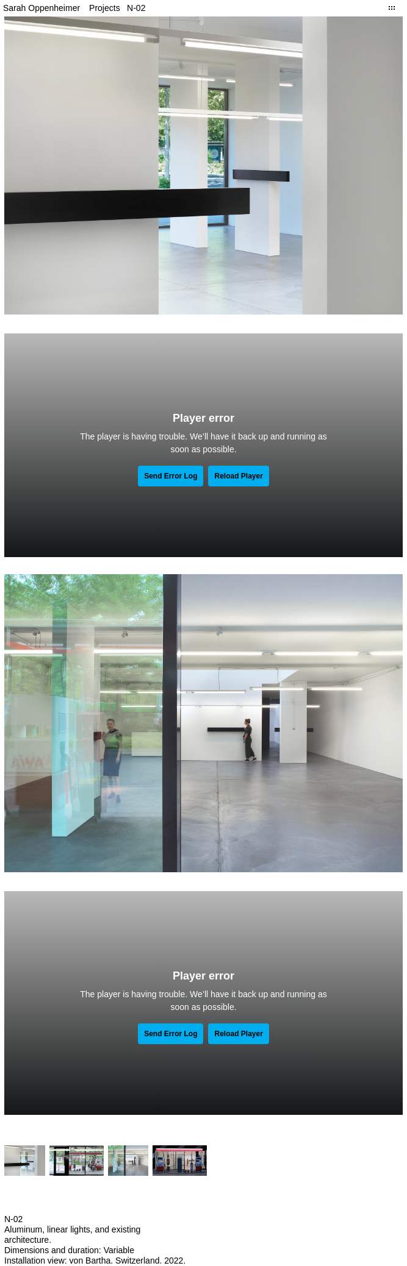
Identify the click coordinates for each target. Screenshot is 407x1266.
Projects (104, 8)
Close (392, 8)
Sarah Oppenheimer (41, 8)
